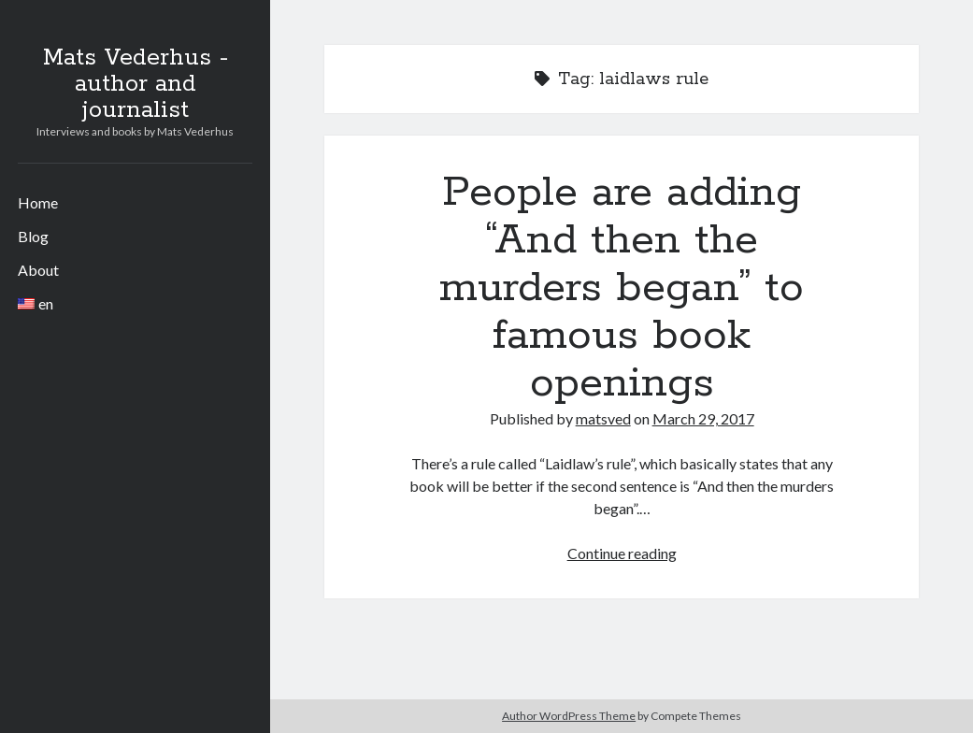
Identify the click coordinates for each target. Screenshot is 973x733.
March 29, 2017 (703, 418)
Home (38, 202)
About (38, 270)
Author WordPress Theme (569, 716)
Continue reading (622, 553)
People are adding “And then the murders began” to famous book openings (621, 287)
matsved (603, 418)
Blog (33, 236)
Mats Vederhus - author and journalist (135, 84)
